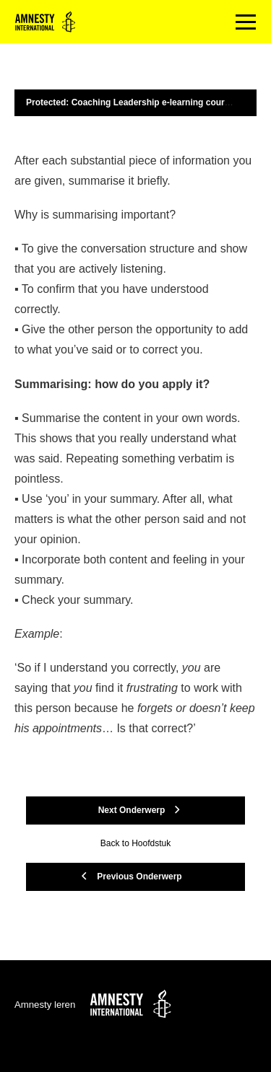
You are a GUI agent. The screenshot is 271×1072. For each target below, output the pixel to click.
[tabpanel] (135, 445)
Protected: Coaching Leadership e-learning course (130, 102)
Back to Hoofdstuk (135, 843)
